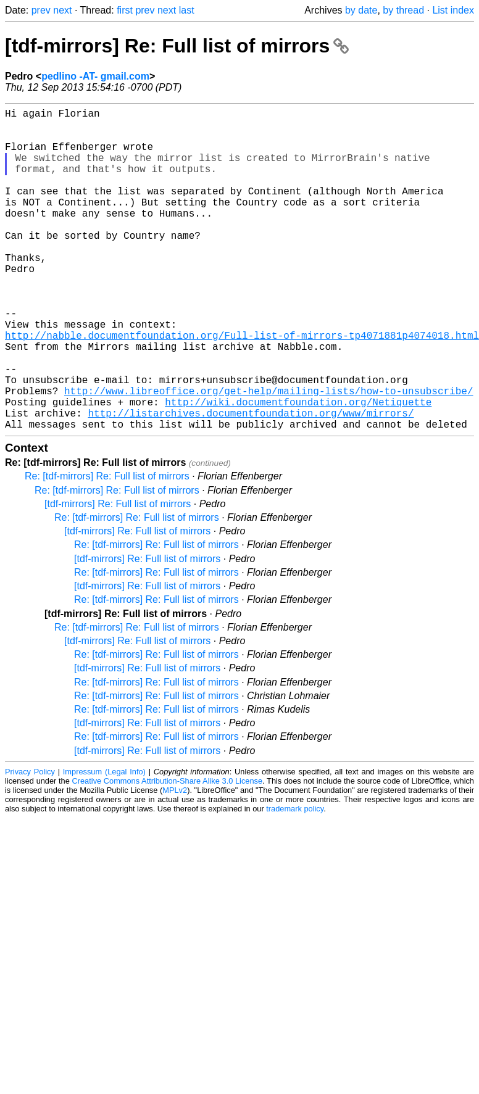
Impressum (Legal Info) (104, 843)
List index (453, 10)
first (125, 10)
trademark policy (294, 880)
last (186, 10)
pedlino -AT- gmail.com (95, 76)
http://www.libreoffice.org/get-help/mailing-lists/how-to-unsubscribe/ (268, 455)
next (62, 10)
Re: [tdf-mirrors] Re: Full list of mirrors (107, 547)
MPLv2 (174, 861)
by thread (403, 10)
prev (41, 10)
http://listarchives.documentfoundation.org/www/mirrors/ (251, 482)
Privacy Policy (30, 843)
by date (361, 10)
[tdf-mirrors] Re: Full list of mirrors (177, 46)
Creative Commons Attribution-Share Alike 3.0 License (167, 852)
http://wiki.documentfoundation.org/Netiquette (298, 468)
